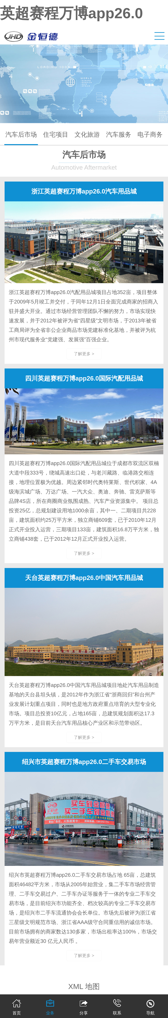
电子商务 (150, 134)
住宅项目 (55, 134)
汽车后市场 (21, 134)
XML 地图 (84, 986)
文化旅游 (87, 134)
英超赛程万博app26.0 (71, 13)
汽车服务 (118, 134)
